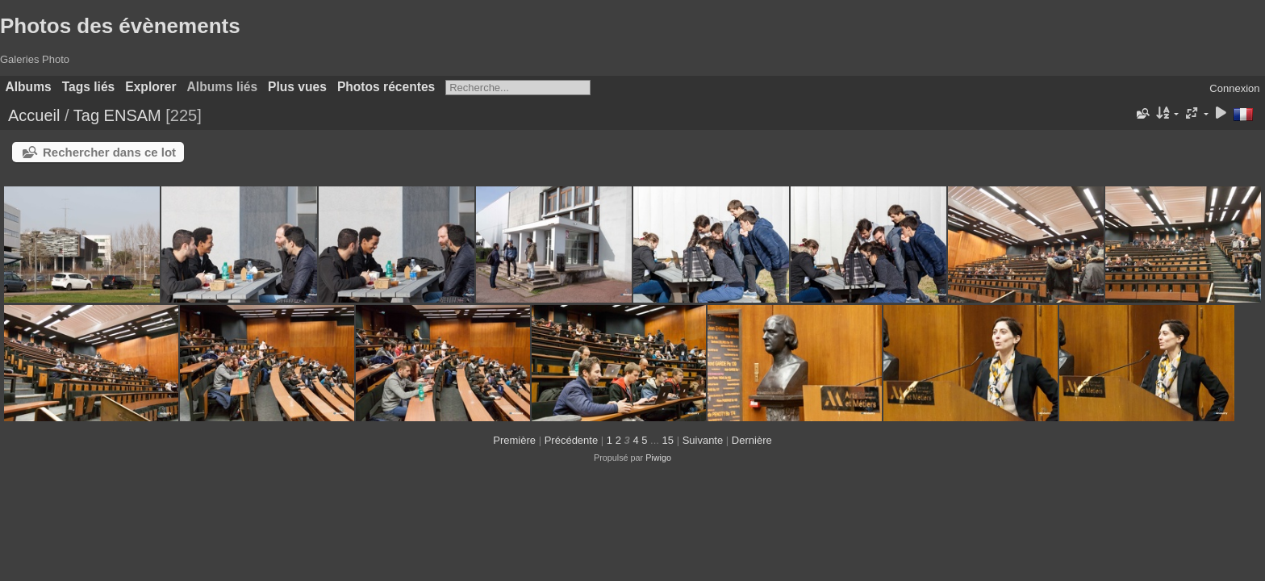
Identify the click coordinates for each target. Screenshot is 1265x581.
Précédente (572, 440)
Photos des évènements (120, 26)
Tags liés (88, 87)
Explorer (150, 87)
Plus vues (297, 87)
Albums (29, 87)
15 (668, 440)
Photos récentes (386, 87)
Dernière (752, 440)
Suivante (703, 440)
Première (514, 440)
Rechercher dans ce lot (109, 152)
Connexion (1234, 88)
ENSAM (132, 115)
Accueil (34, 115)
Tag (86, 115)
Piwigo (658, 457)
